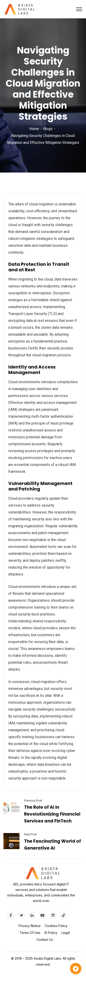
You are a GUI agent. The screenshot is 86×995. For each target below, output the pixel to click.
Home (34, 129)
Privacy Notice (30, 926)
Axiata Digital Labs (47, 958)
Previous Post (33, 800)
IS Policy (50, 933)
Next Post (30, 834)
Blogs (48, 129)
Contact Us (44, 939)
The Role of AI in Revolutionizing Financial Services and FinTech (52, 814)
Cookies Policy (56, 926)
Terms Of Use (29, 933)
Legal (65, 933)
